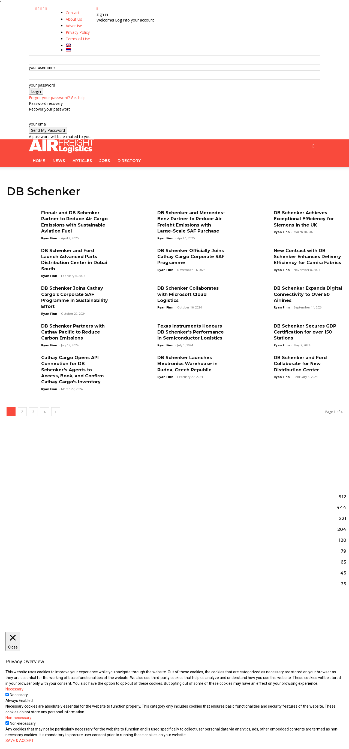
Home (39, 160)
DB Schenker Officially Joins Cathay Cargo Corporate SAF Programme (190, 256)
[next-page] (55, 411)
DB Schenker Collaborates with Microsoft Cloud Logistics (188, 294)
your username (42, 67)
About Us (74, 19)
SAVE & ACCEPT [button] (19, 740)
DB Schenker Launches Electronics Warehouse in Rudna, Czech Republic (187, 363)
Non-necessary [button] (18, 718)
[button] (313, 146)
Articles (82, 160)
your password (42, 85)
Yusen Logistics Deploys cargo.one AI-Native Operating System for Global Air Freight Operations (170, 537)
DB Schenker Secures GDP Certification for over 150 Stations (305, 332)
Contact (73, 12)
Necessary (19, 695)
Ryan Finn (49, 238)
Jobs (105, 160)
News (59, 160)
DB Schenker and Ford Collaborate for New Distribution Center (300, 363)
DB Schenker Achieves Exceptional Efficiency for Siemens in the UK (304, 219)
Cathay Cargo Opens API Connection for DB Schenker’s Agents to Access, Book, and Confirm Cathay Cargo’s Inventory (72, 370)
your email (38, 124)
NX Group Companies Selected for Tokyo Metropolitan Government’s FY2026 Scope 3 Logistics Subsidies (174, 506)
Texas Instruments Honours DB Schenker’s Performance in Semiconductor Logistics (190, 332)
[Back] (97, 8)
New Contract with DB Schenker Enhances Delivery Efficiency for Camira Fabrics (307, 256)
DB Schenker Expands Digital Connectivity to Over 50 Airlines (308, 294)
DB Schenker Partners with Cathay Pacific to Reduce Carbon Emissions (73, 332)
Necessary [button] (14, 689)
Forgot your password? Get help (57, 97)
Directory (129, 160)
